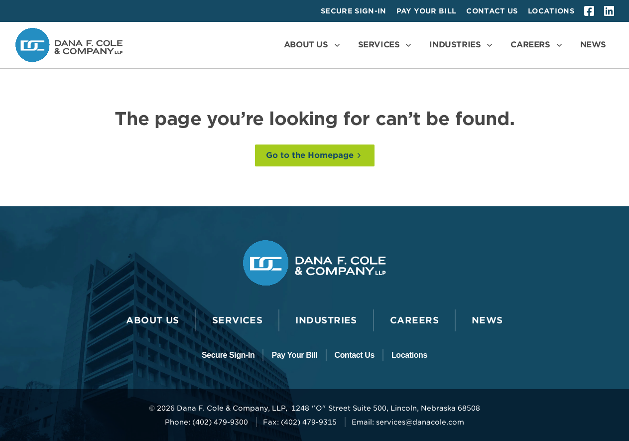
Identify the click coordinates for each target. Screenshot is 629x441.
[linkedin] (609, 11)
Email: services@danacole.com (408, 422)
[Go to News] (593, 45)
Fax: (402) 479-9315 (300, 422)
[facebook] (589, 11)
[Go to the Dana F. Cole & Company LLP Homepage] (69, 45)
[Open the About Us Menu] (313, 45)
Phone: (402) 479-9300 (206, 422)
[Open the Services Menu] (386, 45)
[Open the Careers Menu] (537, 45)
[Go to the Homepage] (315, 155)
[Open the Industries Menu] (462, 45)
